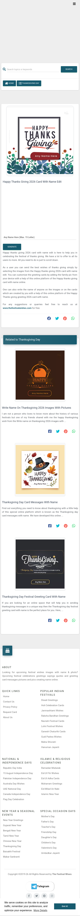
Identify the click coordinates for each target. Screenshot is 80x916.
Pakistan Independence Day (17, 778)
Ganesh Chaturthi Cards (53, 731)
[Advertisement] (40, 29)
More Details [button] (40, 910)
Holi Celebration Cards (52, 705)
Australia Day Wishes (14, 783)
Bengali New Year (12, 830)
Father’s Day (47, 821)
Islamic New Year (50, 794)
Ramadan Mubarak (51, 768)
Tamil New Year (11, 835)
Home (9, 83)
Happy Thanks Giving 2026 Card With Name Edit (32, 181)
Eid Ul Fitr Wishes (50, 773)
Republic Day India (12, 768)
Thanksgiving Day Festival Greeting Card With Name (33, 596)
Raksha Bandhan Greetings (55, 715)
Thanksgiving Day (29, 83)
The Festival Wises (62, 874)
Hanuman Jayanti (50, 747)
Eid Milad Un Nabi (50, 789)
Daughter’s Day (49, 837)
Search (68, 69)
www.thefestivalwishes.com (17, 308)
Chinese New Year (12, 841)
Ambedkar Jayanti (50, 853)
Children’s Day (48, 842)
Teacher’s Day (48, 827)
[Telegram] (40, 886)
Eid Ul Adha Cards (50, 778)
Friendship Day (48, 832)
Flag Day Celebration (13, 799)
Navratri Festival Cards (52, 721)
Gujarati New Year (12, 825)
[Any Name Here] (40, 237)
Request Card (10, 712)
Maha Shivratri (48, 742)
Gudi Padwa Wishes (51, 736)
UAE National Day (12, 789)
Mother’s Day (48, 816)
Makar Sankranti (11, 856)
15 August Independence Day (18, 773)
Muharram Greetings (51, 783)
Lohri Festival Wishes (52, 726)
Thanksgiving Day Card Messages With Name (30, 502)
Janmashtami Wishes (52, 710)
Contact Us (8, 701)
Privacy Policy (10, 707)
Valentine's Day (49, 847)
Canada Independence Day (16, 794)
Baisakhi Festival (11, 851)
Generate (12, 247)
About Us (7, 717)
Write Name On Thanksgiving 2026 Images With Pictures (36, 407)
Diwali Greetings (49, 700)
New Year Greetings (13, 820)
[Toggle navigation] (74, 4)
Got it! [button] (65, 906)
